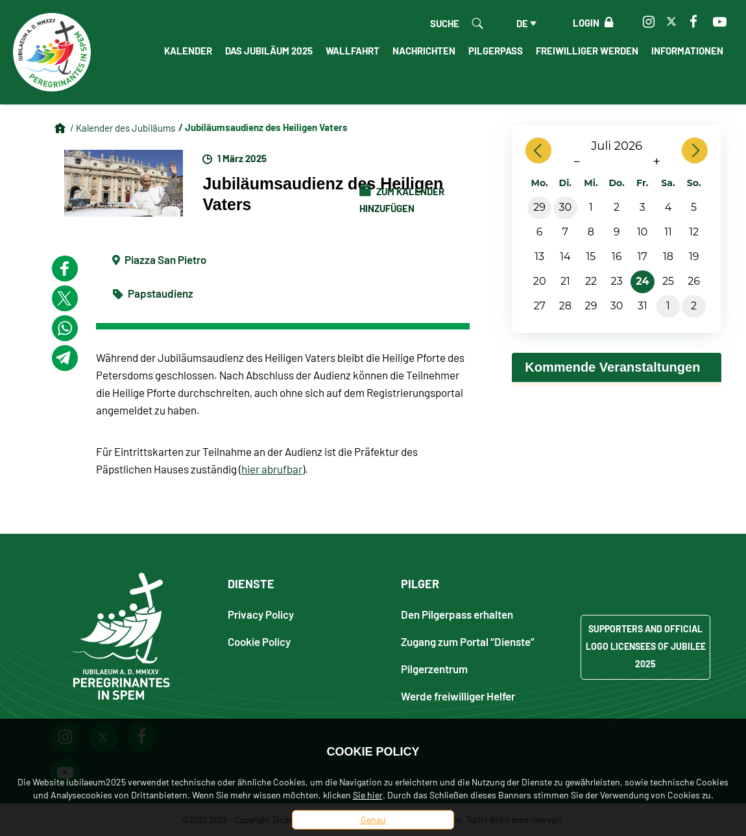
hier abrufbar (271, 468)
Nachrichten (423, 50)
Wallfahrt (352, 50)
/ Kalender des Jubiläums (122, 128)
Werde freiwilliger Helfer (458, 695)
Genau (373, 819)
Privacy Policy (261, 613)
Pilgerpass (495, 50)
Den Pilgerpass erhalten (457, 613)
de (522, 23)
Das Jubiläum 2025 (269, 50)
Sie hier (368, 794)
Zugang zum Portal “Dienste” (468, 641)
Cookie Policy (259, 641)
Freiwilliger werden (587, 50)
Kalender (188, 50)
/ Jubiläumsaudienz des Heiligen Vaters (263, 127)
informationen (687, 50)
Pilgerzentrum (434, 668)
